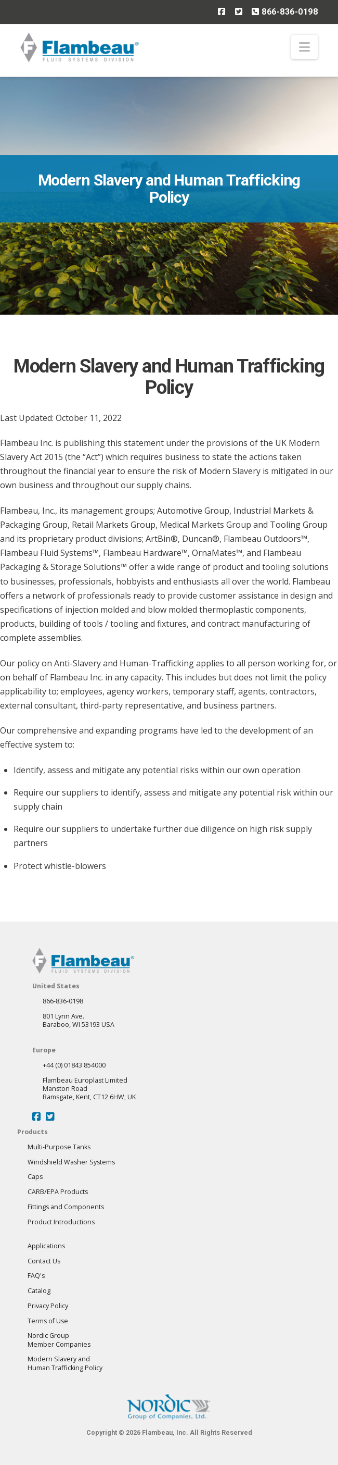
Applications (46, 1245)
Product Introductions (61, 1222)
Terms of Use (48, 1321)
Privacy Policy (48, 1305)
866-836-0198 (285, 11)
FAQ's (36, 1275)
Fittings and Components (66, 1206)
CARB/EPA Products (58, 1191)
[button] (304, 47)
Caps (35, 1176)
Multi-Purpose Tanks (59, 1147)
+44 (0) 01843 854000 (74, 1065)
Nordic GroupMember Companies (59, 1339)
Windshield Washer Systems (71, 1162)
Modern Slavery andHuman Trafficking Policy (65, 1363)
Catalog (39, 1290)
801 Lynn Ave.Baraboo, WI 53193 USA (78, 1020)
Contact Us (44, 1261)
